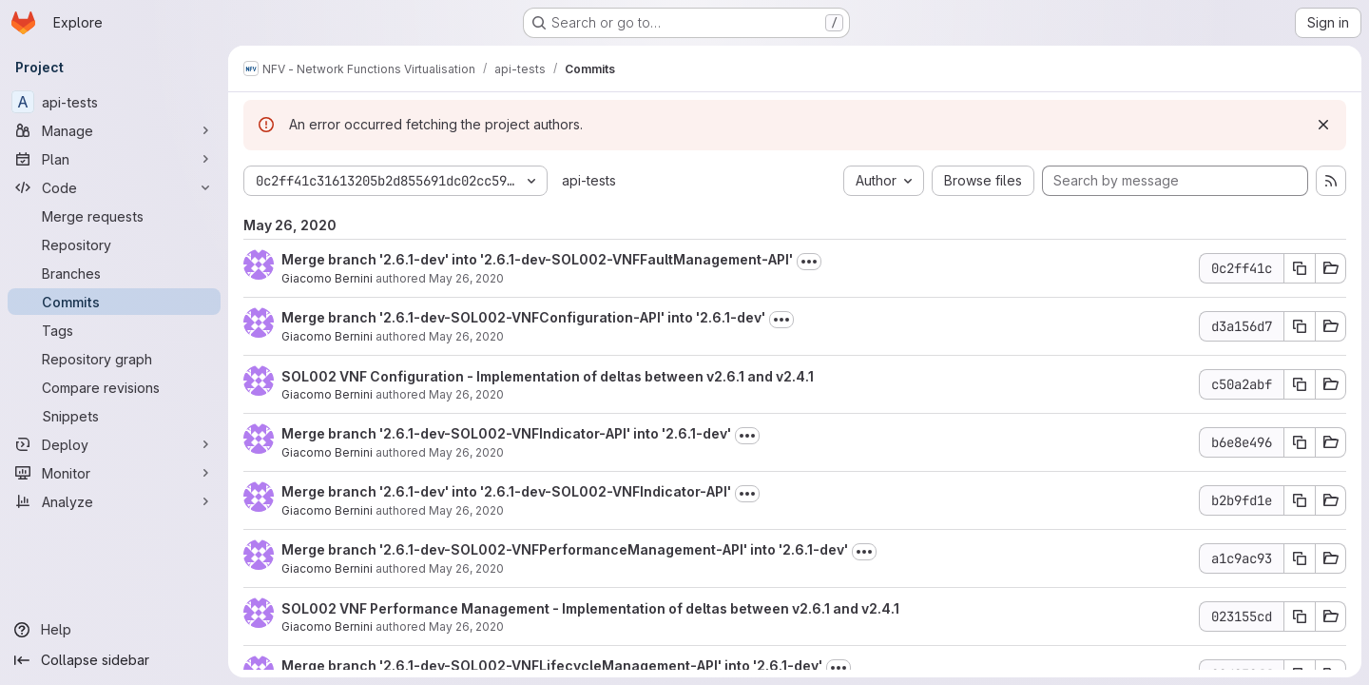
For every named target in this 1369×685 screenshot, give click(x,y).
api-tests (589, 180)
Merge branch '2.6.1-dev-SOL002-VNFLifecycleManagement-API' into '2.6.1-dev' (551, 665)
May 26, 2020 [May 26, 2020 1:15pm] (466, 336)
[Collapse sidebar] (114, 660)
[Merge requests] (114, 216)
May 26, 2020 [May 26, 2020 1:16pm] (466, 278)
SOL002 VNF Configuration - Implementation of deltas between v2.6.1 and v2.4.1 (547, 376)
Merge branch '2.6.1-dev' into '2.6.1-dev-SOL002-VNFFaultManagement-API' (537, 259)
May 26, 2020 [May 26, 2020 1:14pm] (466, 568)
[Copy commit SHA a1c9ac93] (1299, 558)
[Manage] (114, 130)
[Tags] (114, 330)
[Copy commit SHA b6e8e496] (1299, 442)
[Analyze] (114, 501)
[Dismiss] (1323, 124)
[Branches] (114, 273)
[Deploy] (114, 444)
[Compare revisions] (114, 387)
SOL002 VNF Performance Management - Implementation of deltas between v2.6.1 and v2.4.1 (590, 608)
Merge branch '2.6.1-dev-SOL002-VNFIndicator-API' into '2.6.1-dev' (506, 433)
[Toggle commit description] (809, 261)
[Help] (114, 629)
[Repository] (114, 244)
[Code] (114, 187)
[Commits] (114, 301)
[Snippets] (114, 415)
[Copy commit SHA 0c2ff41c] (1299, 268)
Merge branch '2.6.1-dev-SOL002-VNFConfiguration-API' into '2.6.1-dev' (523, 317)
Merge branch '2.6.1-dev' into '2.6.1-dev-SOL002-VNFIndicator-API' (506, 491)
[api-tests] (114, 101)
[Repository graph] (114, 358)
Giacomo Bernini (327, 278)
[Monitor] (114, 473)
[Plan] (114, 159)
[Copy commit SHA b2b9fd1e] (1299, 500)
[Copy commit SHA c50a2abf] (1299, 384)
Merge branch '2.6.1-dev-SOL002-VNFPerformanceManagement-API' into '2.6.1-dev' (564, 549)
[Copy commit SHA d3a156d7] (1299, 326)
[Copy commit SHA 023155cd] (1299, 616)
